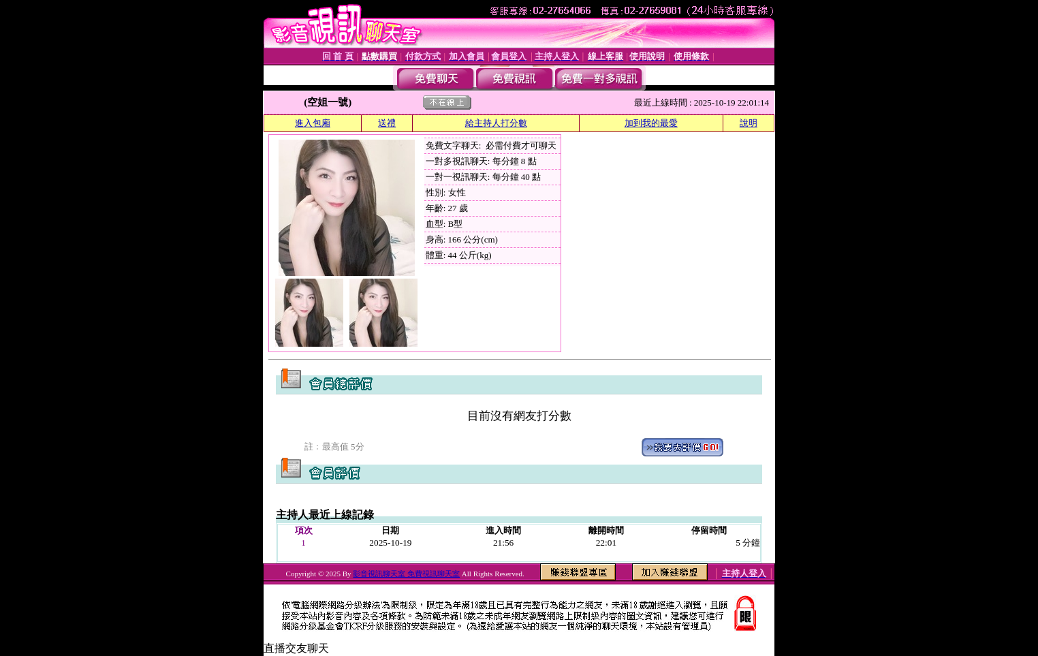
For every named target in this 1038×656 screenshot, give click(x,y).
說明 (748, 123)
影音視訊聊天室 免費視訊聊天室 (406, 573)
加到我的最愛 (651, 123)
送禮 (387, 123)
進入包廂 (312, 123)
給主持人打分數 (496, 123)
